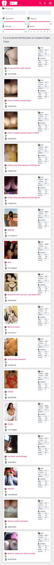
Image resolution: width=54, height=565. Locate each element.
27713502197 (12, 236)
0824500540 (12, 398)
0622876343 (12, 106)
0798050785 (12, 171)
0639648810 (12, 462)
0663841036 (12, 365)
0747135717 (12, 333)
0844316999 (12, 527)
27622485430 (12, 495)
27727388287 (12, 268)
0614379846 (12, 74)
